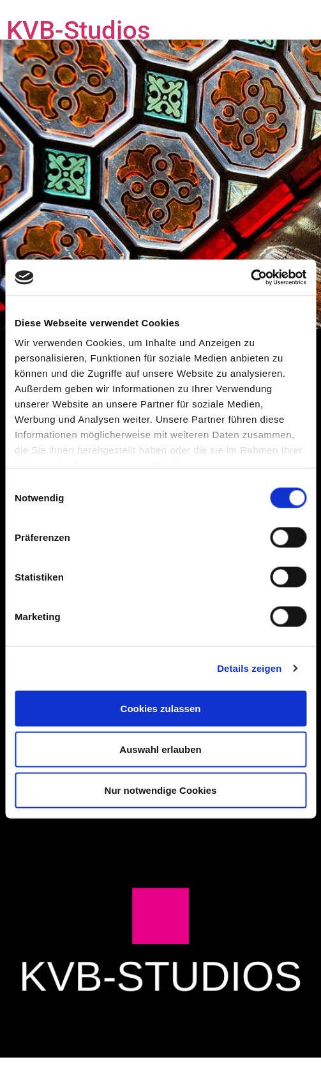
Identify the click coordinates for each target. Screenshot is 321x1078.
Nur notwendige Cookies (161, 789)
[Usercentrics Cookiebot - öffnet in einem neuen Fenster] (250, 278)
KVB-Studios (78, 30)
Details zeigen (249, 668)
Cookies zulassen (161, 707)
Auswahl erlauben (160, 748)
